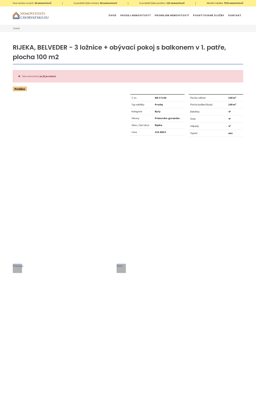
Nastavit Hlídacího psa (193, 150)
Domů (16, 28)
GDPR (55, 400)
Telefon (80, 274)
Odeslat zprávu (149, 343)
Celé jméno (82, 258)
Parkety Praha (155, 400)
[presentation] (100, 339)
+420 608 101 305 (42, 310)
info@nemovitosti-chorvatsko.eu (42, 315)
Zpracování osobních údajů (115, 325)
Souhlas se (107, 325)
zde (233, 324)
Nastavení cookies (70, 400)
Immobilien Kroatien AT (133, 400)
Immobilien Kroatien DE (105, 400)
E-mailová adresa (135, 258)
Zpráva (79, 290)
